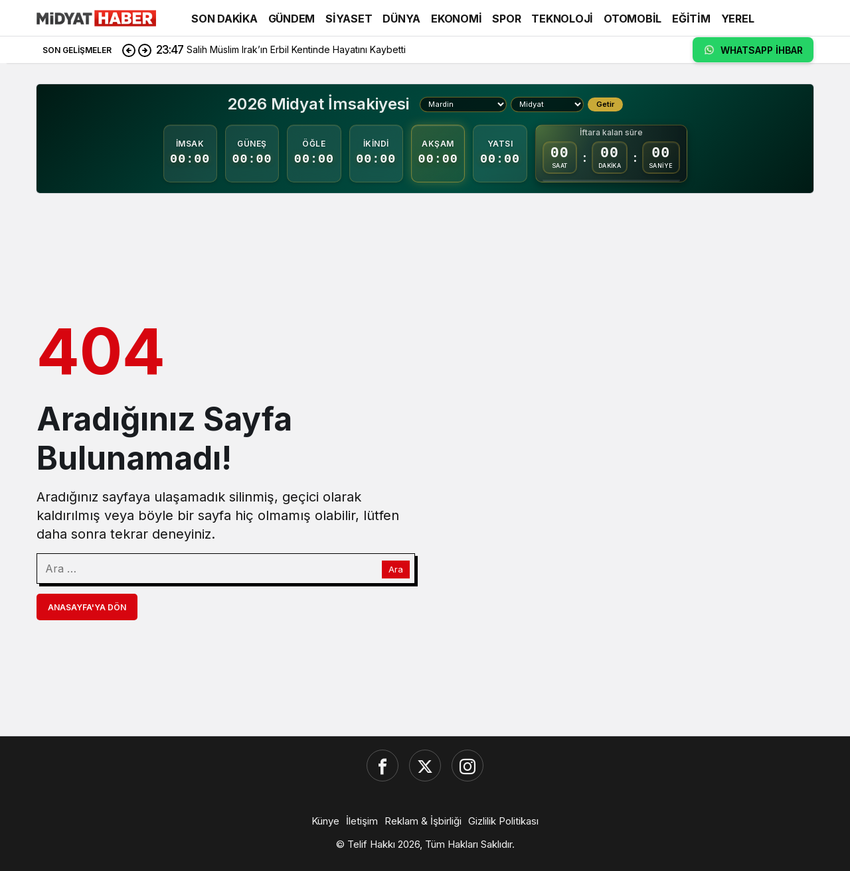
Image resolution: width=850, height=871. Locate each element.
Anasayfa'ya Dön (87, 607)
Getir (605, 104)
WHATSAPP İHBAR (753, 50)
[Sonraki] (145, 49)
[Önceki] (129, 49)
